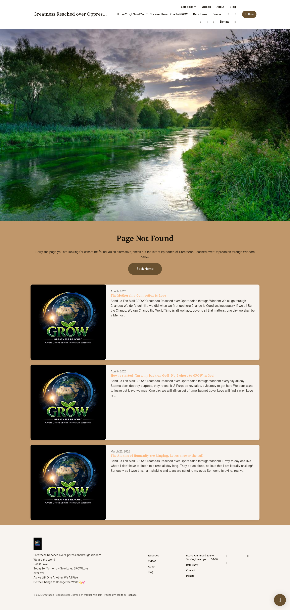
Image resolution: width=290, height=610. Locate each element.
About (220, 6)
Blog (233, 6)
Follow (249, 14)
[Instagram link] (235, 14)
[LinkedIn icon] (248, 556)
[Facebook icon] (226, 563)
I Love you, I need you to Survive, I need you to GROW (152, 14)
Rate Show (200, 14)
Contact (217, 14)
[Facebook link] (213, 21)
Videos (206, 6)
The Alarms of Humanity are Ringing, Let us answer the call (157, 456)
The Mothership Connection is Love (138, 296)
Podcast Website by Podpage (120, 595)
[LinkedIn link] (207, 21)
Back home (145, 269)
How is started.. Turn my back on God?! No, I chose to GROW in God (162, 376)
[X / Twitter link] (228, 14)
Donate (224, 21)
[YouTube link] (200, 21)
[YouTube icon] (241, 556)
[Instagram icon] (234, 556)
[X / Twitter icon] (226, 556)
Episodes (187, 6)
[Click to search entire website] (235, 21)
